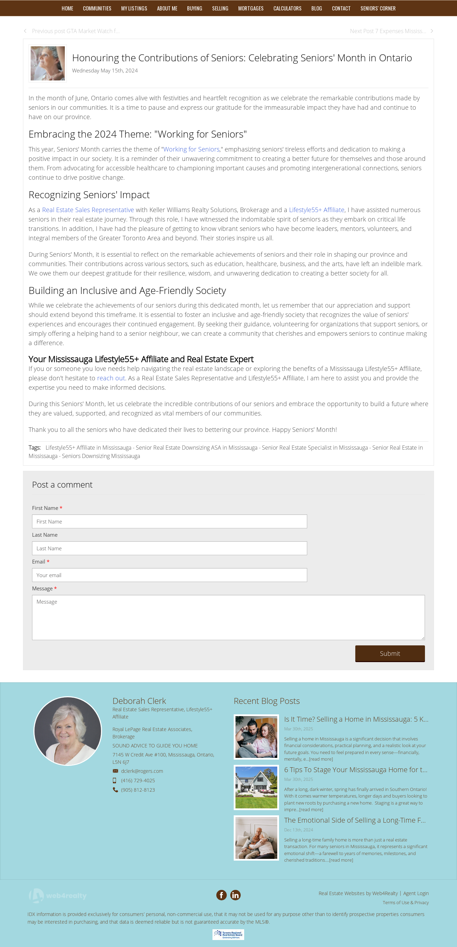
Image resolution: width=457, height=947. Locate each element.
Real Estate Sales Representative (88, 209)
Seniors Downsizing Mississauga (101, 456)
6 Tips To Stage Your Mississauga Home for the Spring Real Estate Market (356, 769)
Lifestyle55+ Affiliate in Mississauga (88, 447)
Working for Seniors (191, 149)
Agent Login (416, 893)
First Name (47, 507)
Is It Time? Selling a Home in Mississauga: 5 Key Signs (356, 719)
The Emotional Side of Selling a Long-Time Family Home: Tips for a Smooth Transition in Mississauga (356, 820)
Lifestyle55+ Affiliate (316, 209)
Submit (390, 653)
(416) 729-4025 (138, 780)
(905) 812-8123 (138, 789)
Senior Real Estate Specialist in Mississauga (315, 447)
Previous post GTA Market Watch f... (71, 31)
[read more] (321, 759)
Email (40, 561)
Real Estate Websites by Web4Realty (358, 893)
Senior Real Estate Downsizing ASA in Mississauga (196, 447)
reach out (111, 378)
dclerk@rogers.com (142, 771)
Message (44, 588)
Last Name (44, 534)
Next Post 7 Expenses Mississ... (392, 31)
